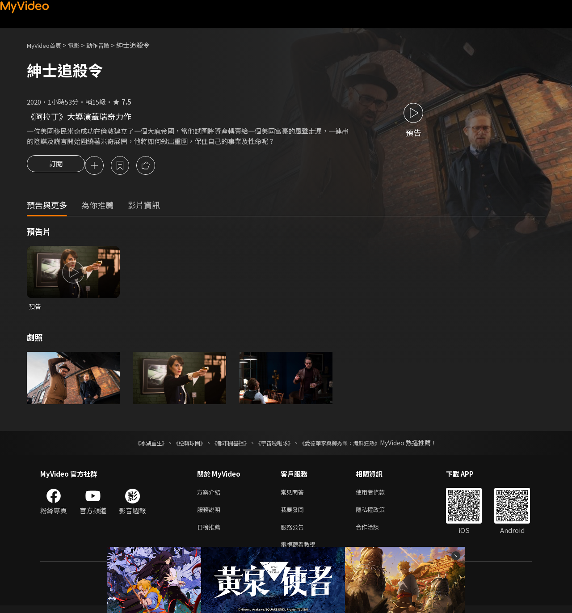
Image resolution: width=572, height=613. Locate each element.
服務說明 (210, 513)
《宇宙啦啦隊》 (276, 444)
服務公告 (294, 532)
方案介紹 (210, 494)
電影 (81, 45)
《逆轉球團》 (179, 444)
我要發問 (294, 513)
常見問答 (294, 494)
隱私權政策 (378, 513)
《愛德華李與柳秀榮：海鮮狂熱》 (351, 444)
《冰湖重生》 (135, 444)
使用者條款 (378, 494)
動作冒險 (107, 45)
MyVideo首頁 (47, 45)
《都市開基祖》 (226, 444)
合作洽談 (374, 532)
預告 (35, 308)
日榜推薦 (210, 532)
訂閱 (56, 166)
